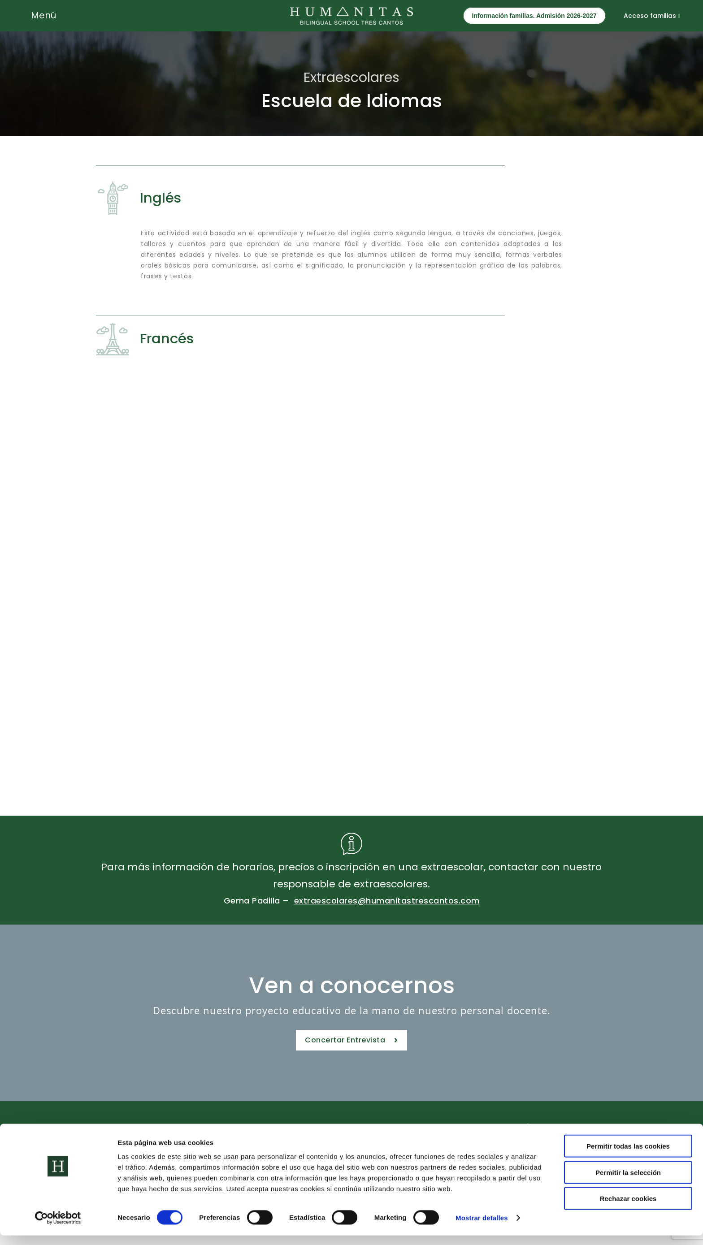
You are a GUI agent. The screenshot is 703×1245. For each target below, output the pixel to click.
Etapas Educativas (229, 1130)
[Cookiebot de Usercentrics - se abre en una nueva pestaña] (58, 1227)
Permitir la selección (628, 1182)
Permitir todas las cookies (628, 1155)
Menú (43, 15)
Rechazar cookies (628, 1208)
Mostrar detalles (482, 1227)
